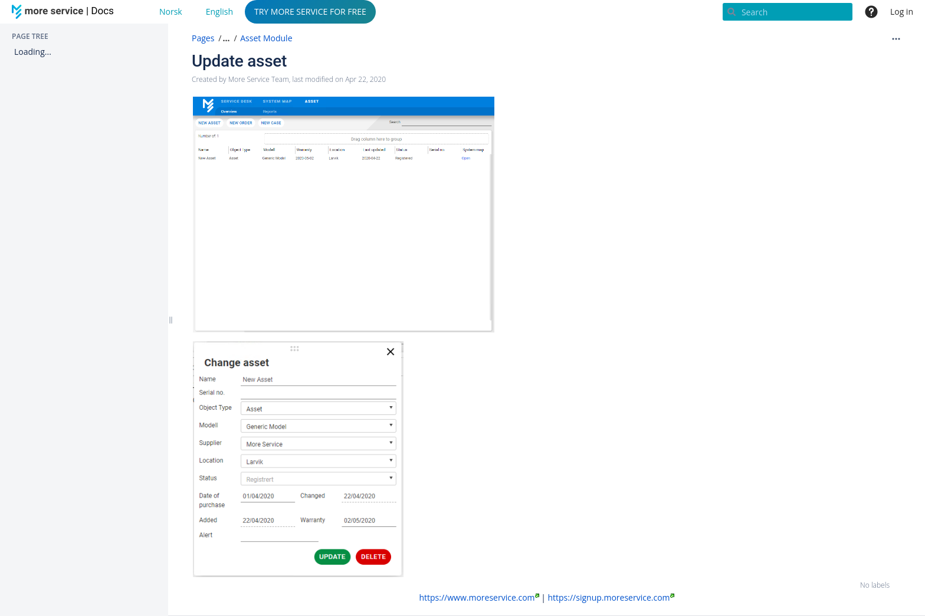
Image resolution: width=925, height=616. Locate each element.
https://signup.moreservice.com (610, 597)
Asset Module (266, 38)
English (219, 11)
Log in (901, 11)
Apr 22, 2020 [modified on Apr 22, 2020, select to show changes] (365, 79)
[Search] (787, 12)
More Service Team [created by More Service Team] (258, 79)
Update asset (239, 61)
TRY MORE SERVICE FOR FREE (310, 11)
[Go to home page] (65, 12)
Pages (203, 38)
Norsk (170, 11)
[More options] (896, 38)
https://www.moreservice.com (479, 597)
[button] (224, 38)
